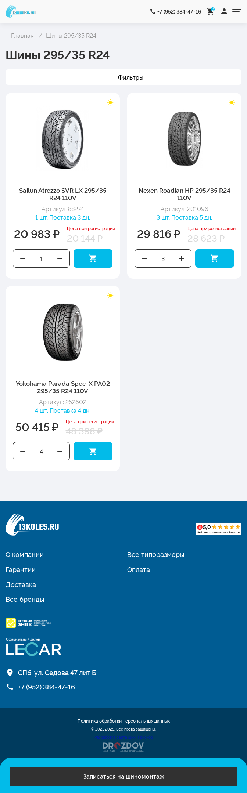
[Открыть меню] (236, 11)
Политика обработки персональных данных (124, 720)
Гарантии (21, 569)
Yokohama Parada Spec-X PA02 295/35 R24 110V (63, 387)
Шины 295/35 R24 (71, 35)
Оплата (138, 569)
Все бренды (25, 598)
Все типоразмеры (156, 554)
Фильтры (130, 77)
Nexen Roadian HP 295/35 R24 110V (184, 194)
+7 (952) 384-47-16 (179, 11)
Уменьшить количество (22, 258)
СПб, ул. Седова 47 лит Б (57, 672)
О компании (25, 554)
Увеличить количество (60, 258)
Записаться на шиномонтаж (123, 776)
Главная (22, 35)
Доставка (21, 584)
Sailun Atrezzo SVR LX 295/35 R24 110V (63, 194)
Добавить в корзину (93, 258)
